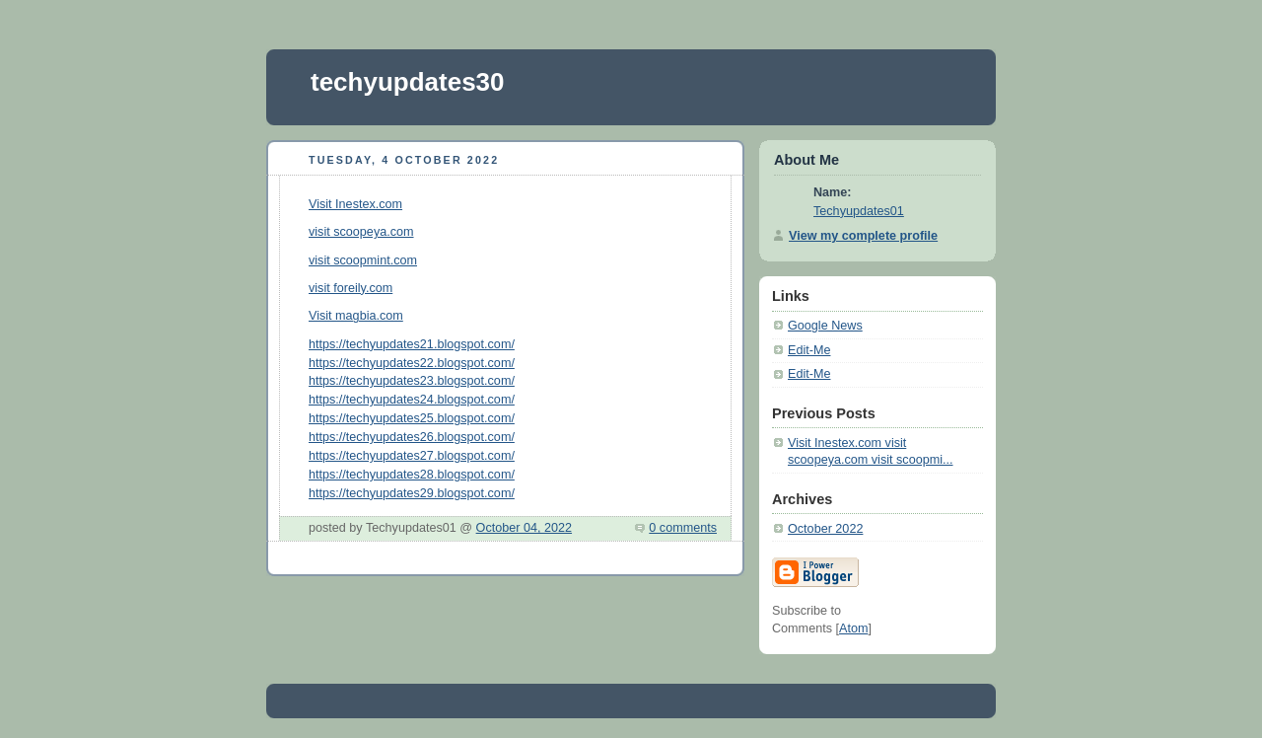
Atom (853, 628)
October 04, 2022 (524, 528)
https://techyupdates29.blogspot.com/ (412, 493)
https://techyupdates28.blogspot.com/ (412, 474)
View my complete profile (863, 236)
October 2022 (825, 529)
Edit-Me (809, 350)
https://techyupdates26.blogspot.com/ (412, 437)
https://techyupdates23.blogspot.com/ (412, 381)
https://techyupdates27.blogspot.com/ (412, 456)
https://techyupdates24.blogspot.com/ (412, 399)
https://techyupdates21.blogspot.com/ (412, 344)
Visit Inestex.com (355, 204)
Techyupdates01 (858, 211)
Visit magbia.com (356, 316)
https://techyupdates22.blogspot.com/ (412, 363)
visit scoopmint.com (363, 260)
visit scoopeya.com (361, 232)
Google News (825, 325)
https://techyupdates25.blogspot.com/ (412, 418)
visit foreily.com (350, 288)
